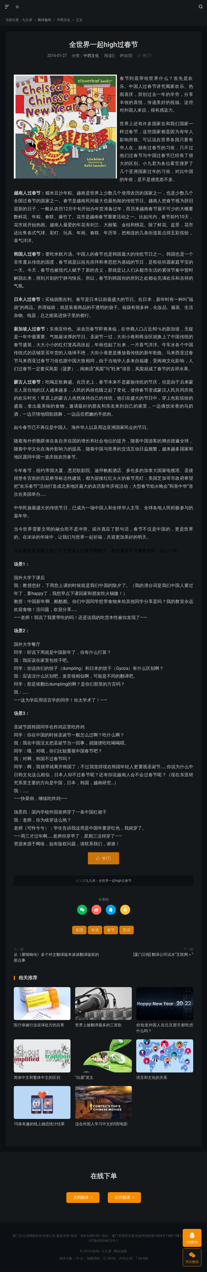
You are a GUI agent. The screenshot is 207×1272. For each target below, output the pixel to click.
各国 (79, 930)
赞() (144, 55)
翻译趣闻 (44, 20)
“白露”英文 (84, 1077)
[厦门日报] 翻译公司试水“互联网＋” (163, 954)
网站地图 (120, 1251)
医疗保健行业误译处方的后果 (39, 1025)
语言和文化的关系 (151, 1077)
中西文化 (63, 20)
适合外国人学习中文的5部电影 (101, 1124)
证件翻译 (124, 1197)
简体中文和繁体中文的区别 (37, 1077)
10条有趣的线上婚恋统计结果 (39, 1124)
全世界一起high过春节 (103, 45)
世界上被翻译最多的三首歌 (98, 1025)
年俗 (95, 930)
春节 (111, 930)
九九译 (103, 7)
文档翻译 (83, 1197)
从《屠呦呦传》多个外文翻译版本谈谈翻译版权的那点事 (56, 957)
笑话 (126, 930)
